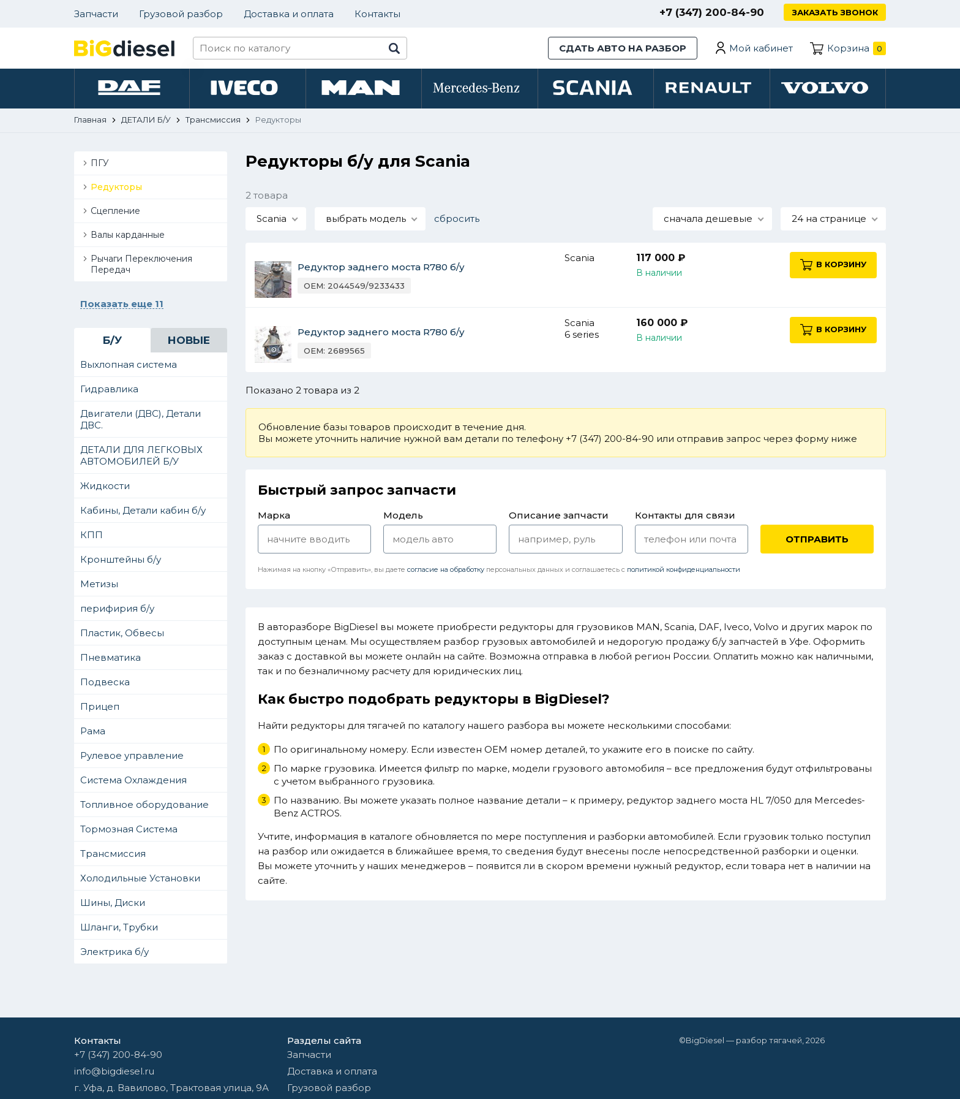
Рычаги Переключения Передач (141, 266)
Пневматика (110, 659)
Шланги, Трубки (119, 929)
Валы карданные (128, 236)
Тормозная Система (129, 831)
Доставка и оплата (289, 14)
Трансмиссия (113, 855)
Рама (92, 733)
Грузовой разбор (181, 14)
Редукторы (116, 188)
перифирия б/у (117, 610)
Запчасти (96, 14)
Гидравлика (109, 391)
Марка (274, 517)
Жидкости (105, 487)
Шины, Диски (112, 904)
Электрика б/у (114, 953)
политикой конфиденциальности (683, 571)
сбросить (456, 220)
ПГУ (100, 164)
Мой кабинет (761, 48)
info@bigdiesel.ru (114, 1071)
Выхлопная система (128, 366)
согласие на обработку (445, 571)
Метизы (99, 585)
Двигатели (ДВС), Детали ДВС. (140, 421)
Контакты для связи (685, 517)
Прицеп (99, 708)
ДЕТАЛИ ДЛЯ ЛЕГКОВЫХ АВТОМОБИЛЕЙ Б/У (141, 457)
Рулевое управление (132, 757)
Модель (403, 517)
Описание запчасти (559, 517)
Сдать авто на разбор (622, 48)
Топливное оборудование (144, 806)
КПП (91, 536)
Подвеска (105, 684)
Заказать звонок (834, 12)
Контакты (377, 14)
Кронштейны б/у (120, 561)
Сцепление (115, 212)
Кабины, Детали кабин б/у (143, 512)
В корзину (837, 266)
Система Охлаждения (133, 782)
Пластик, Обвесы (122, 635)
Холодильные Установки (140, 880)
